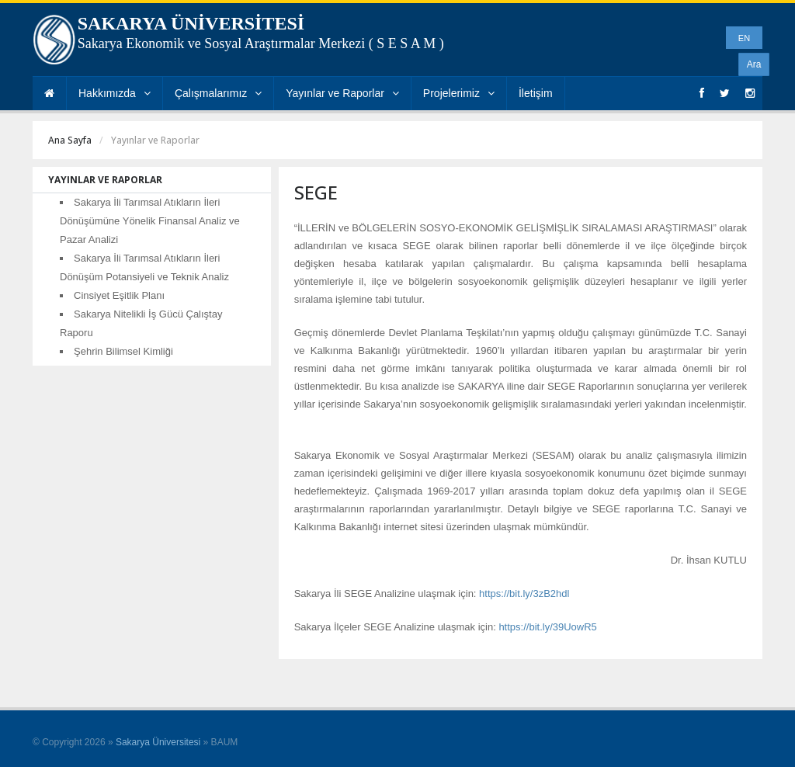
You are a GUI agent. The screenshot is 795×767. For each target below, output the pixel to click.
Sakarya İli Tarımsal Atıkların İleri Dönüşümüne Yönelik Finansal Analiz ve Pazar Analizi (150, 220)
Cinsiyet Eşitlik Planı (119, 295)
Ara (754, 64)
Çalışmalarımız (218, 93)
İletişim (536, 93)
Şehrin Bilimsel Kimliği (123, 351)
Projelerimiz (459, 93)
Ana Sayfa (70, 140)
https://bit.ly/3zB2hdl (524, 593)
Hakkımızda (114, 93)
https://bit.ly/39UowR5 (547, 627)
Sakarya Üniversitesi (158, 742)
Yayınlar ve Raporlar (342, 93)
